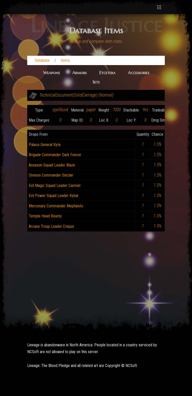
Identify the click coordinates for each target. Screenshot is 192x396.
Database (42, 60)
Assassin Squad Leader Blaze (52, 165)
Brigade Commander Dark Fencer (55, 154)
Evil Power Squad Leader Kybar (54, 195)
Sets (96, 81)
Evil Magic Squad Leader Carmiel (54, 185)
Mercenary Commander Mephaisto (56, 206)
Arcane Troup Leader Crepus (51, 226)
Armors (79, 72)
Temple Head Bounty (45, 216)
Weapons (51, 72)
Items (65, 60)
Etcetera (107, 72)
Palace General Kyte (45, 144)
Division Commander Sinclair (51, 175)
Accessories (138, 72)
